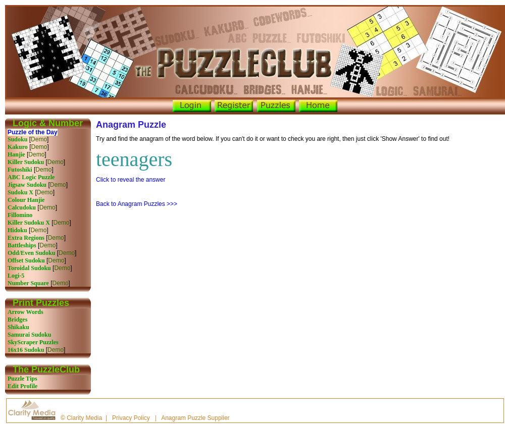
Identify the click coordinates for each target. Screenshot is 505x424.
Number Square (28, 283)
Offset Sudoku (26, 260)
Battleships (22, 245)
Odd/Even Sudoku (31, 252)
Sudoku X (20, 192)
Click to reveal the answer (130, 179)
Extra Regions (26, 237)
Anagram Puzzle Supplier (195, 417)
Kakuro (18, 146)
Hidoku (17, 230)
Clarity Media (84, 417)
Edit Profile (22, 386)
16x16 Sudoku (26, 349)
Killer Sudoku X (29, 222)
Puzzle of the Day (33, 132)
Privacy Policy (131, 417)
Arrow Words (25, 311)
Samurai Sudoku (29, 334)
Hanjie (16, 154)
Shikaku (18, 327)
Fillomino (20, 215)
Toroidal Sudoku (29, 268)
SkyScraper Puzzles (33, 342)
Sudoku (17, 139)
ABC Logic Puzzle (31, 177)
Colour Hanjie (26, 199)
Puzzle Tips (22, 378)
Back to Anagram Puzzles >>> (136, 203)
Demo (39, 139)
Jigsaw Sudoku (27, 184)
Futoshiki (20, 169)
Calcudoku (22, 207)
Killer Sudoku (26, 162)
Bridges (17, 319)
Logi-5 (16, 275)
